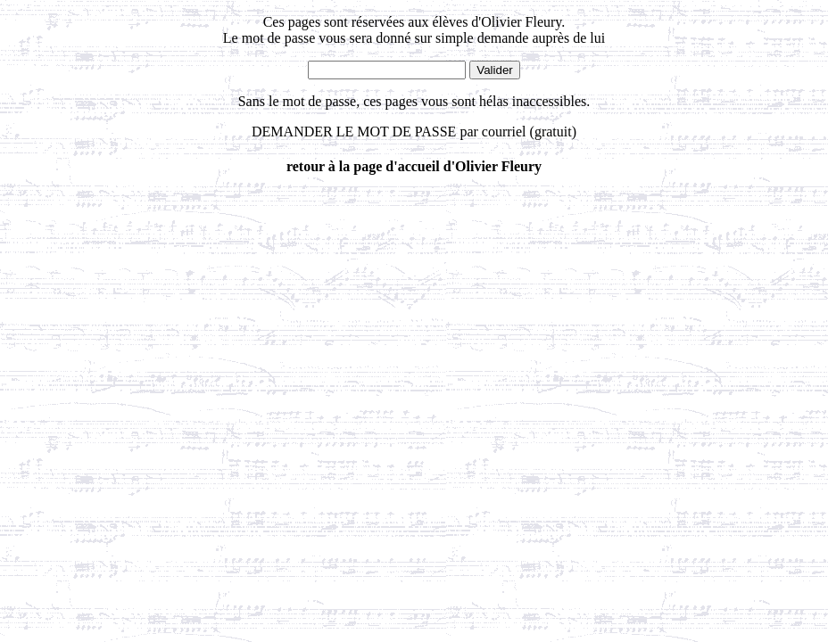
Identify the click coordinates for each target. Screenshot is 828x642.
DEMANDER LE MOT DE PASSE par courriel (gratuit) (414, 131)
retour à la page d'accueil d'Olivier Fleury (414, 166)
